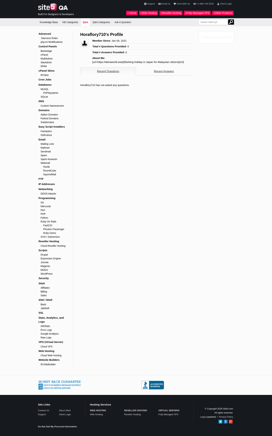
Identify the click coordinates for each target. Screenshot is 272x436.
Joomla (44, 262)
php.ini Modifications (52, 42)
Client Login (224, 3)
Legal (203, 417)
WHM (44, 66)
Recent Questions (108, 71)
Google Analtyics (50, 333)
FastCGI (47, 225)
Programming (47, 198)
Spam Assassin (49, 159)
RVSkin (45, 75)
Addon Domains (49, 114)
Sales (44, 295)
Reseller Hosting (49, 241)
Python (44, 217)
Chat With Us (181, 3)
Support (149, 3)
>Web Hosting (148, 12)
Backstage (46, 51)
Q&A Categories (101, 22)
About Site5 (65, 410)
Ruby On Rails (48, 221)
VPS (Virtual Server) (51, 341)
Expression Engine (51, 258)
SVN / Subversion (50, 236)
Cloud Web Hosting (51, 355)
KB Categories (70, 22)
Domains (44, 110)
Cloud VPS (46, 346)
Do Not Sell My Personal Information (57, 426)
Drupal (44, 254)
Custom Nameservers (52, 105)
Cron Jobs (45, 79)
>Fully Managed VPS (197, 12)
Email (42, 139)
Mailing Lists (47, 144)
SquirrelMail (49, 174)
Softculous (46, 135)
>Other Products (222, 12)
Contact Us (43, 410)
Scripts (43, 250)
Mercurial (46, 206)
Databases (45, 84)
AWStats (45, 326)
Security (44, 278)
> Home (132, 12)
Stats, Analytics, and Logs (51, 319)
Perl (43, 210)
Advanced (45, 33)
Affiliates (45, 287)
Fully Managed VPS (168, 414)
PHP (43, 214)
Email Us (164, 3)
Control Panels (48, 46)
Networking (46, 189)
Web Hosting (46, 350)
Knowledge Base (49, 22)
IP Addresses (47, 184)
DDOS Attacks (48, 193)
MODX (44, 270)
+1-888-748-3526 (203, 3)
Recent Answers (164, 71)
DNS (41, 101)
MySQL (45, 89)
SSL (41, 312)
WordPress (47, 273)
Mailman (45, 147)
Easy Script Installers (52, 126)
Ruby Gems (49, 233)
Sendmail (46, 151)
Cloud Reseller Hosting (53, 245)
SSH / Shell (45, 299)
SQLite (44, 96)
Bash (43, 304)
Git (42, 202)
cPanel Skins (47, 70)
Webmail (45, 163)
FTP (41, 178)
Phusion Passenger (53, 229)
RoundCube (49, 170)
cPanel (44, 54)
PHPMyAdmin (50, 93)
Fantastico (46, 131)
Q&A (85, 22)
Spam (44, 155)
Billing (44, 291)
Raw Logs (46, 337)
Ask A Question (123, 22)
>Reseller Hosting (171, 12)
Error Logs (46, 330)
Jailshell (45, 308)
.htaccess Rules (49, 38)
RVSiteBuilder (48, 364)
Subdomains (47, 122)
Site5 (42, 283)
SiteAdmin (46, 62)
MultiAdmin (47, 58)
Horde (46, 166)
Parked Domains (50, 118)
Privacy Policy (226, 417)
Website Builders (49, 359)
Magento (45, 266)
